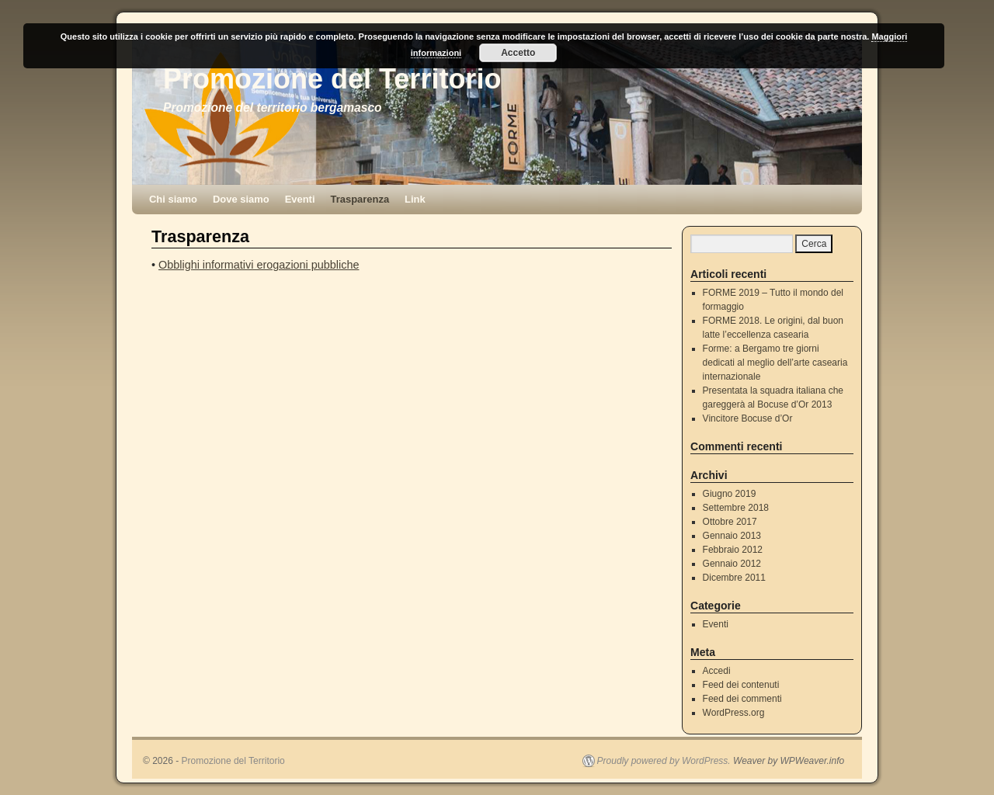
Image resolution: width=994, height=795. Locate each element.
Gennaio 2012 (732, 563)
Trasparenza (360, 199)
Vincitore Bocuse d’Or (748, 418)
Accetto (518, 52)
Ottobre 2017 (730, 521)
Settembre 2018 (736, 507)
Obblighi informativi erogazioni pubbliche (258, 265)
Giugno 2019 (729, 493)
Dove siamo (241, 199)
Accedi (717, 670)
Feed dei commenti (742, 698)
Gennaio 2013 (732, 535)
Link (415, 199)
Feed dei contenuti (741, 684)
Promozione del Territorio (332, 79)
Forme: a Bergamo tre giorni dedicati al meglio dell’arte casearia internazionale (775, 362)
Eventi (300, 199)
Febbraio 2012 (733, 549)
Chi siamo (173, 199)
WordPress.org (734, 712)
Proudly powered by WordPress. (664, 760)
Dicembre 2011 (734, 577)
